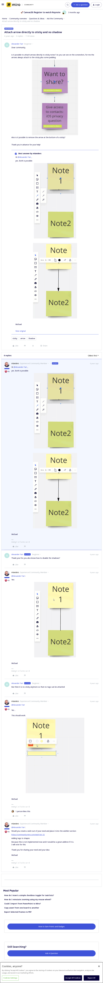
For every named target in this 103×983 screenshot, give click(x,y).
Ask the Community (55, 18)
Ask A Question (51, 953)
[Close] (99, 966)
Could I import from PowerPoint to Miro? (22, 903)
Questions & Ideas (36, 18)
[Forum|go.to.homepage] (19, 4)
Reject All (91, 978)
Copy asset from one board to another (21, 908)
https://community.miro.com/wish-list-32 (28, 834)
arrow (22, 338)
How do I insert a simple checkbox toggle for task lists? (29, 895)
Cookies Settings (10, 978)
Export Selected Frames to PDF (17, 912)
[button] (2, 5)
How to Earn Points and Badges (51, 926)
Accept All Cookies (73, 978)
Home (4, 18)
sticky (15, 338)
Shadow (31, 338)
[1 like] (20, 811)
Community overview (18, 18)
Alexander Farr (17, 44)
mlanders (15, 363)
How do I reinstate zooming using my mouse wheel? (27, 899)
